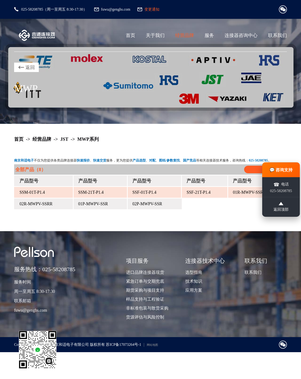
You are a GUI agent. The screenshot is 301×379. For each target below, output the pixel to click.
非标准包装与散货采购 (147, 308)
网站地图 (152, 345)
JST (64, 139)
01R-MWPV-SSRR (249, 192)
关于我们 (155, 35)
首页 (130, 35)
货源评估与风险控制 (145, 317)
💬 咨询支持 (281, 169)
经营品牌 (184, 35)
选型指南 (193, 272)
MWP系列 (88, 139)
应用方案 (193, 290)
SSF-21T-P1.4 (198, 192)
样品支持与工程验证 (145, 299)
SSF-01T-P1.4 (144, 192)
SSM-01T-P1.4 (32, 192)
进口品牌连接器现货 (145, 272)
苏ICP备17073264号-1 (123, 345)
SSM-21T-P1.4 (91, 192)
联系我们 (277, 35)
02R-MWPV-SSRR (36, 204)
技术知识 (193, 281)
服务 (209, 35)
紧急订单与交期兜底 (145, 281)
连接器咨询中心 (241, 35)
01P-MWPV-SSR (93, 204)
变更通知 (151, 9)
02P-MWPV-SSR (147, 204)
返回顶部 (281, 207)
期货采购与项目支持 (145, 290)
